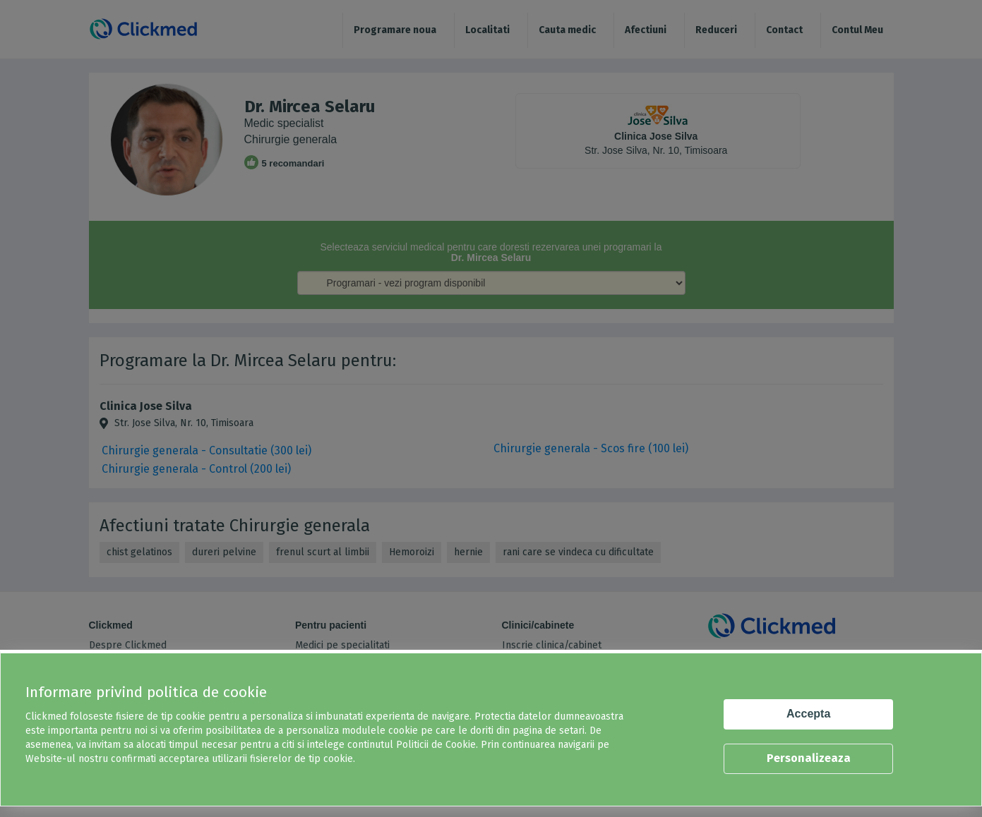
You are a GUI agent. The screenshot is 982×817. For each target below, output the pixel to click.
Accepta (808, 714)
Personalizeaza (809, 758)
